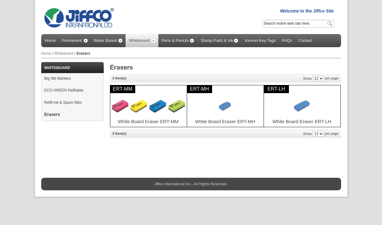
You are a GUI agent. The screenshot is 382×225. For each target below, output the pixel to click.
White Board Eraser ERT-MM (148, 121)
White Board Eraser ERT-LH (301, 121)
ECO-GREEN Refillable (63, 90)
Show (307, 78)
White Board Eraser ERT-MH (225, 121)
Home (46, 53)
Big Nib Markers (57, 78)
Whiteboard (63, 53)
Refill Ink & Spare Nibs (63, 102)
